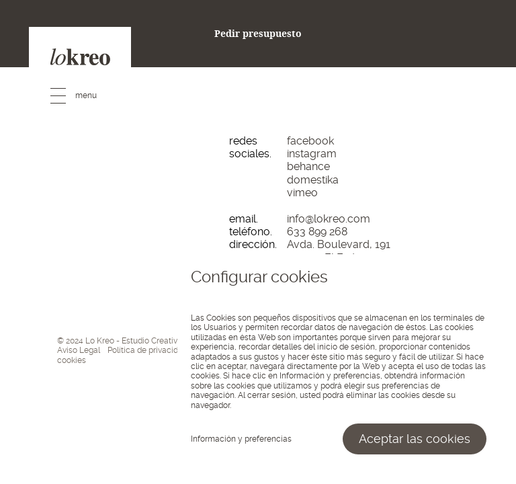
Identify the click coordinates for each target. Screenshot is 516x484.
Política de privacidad (147, 350)
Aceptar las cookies (414, 439)
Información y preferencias (241, 439)
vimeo (302, 192)
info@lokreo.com (328, 218)
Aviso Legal (78, 350)
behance (308, 166)
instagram (312, 153)
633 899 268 (317, 231)
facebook (310, 140)
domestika (313, 179)
